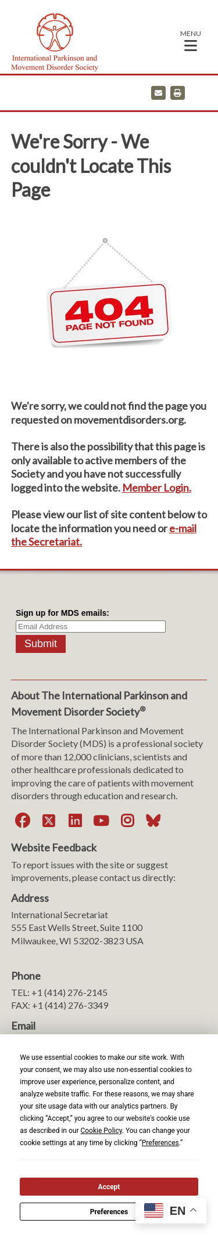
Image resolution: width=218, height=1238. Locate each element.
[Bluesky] (153, 820)
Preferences (109, 1212)
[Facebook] (22, 820)
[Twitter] (48, 820)
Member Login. (156, 487)
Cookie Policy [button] (100, 1131)
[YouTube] (101, 820)
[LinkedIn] (75, 820)
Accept (109, 1187)
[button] (190, 40)
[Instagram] (127, 820)
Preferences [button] (160, 1143)
